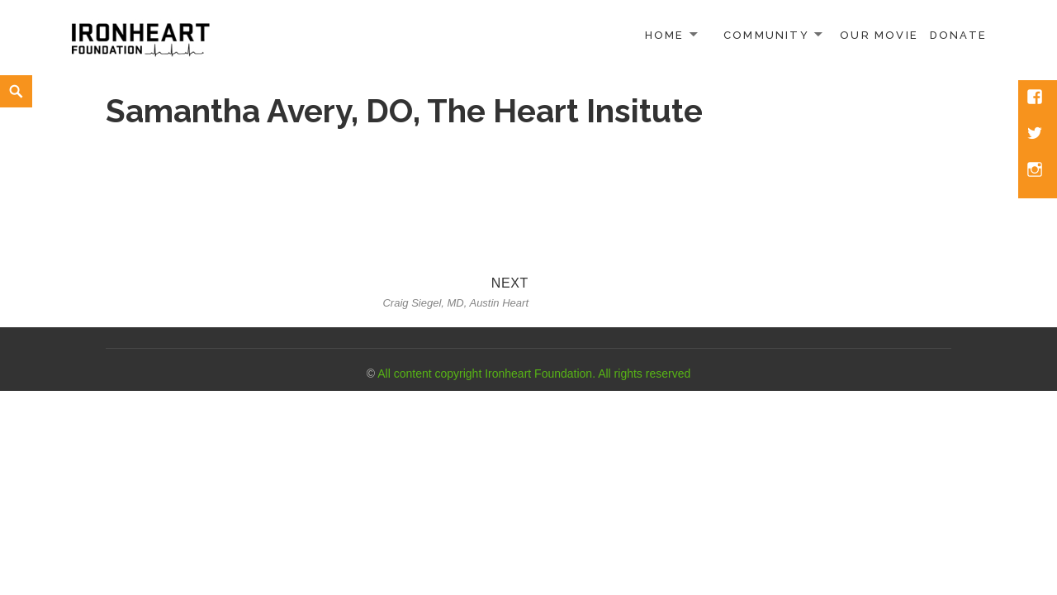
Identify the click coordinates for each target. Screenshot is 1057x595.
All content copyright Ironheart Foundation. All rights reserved (533, 373)
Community (766, 35)
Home (665, 35)
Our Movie (879, 35)
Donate (958, 35)
